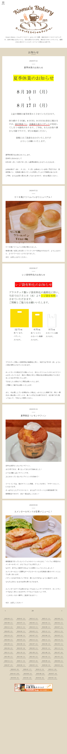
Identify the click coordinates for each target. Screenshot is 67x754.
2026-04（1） (8, 618)
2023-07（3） (33, 635)
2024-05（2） (8, 631)
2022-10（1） (59, 640)
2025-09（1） (59, 618)
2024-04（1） (21, 631)
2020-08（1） (59, 661)
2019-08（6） (40, 673)
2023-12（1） (46, 631)
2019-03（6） (52, 678)
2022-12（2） (33, 640)
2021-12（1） (59, 648)
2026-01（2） (21, 618)
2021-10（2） (21, 652)
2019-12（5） (40, 669)
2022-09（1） (8, 644)
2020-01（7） (27, 669)
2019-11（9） (52, 669)
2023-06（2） (46, 635)
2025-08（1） (8, 623)
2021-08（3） (46, 652)
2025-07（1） (21, 623)
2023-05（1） (59, 635)
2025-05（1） (33, 623)
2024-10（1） (33, 627)
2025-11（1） (46, 618)
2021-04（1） (21, 656)
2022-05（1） (59, 644)
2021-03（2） (33, 656)
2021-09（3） (33, 652)
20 (33, 611)
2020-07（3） (8, 665)
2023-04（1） (8, 640)
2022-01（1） (46, 648)
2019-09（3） (28, 673)
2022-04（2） (8, 648)
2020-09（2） (46, 661)
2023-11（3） (59, 631)
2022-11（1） (46, 640)
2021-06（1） (8, 656)
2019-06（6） (15, 678)
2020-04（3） (46, 665)
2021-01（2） (59, 656)
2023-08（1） (21, 635)
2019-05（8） (27, 678)
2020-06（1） (21, 665)
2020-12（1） (8, 661)
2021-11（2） (8, 652)
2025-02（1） (59, 623)
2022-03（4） (21, 648)
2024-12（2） (8, 627)
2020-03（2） (59, 665)
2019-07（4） (53, 673)
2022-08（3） (21, 644)
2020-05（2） (33, 665)
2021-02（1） (46, 656)
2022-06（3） (46, 644)
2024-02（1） (33, 631)
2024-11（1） (21, 627)
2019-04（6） (40, 678)
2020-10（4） (33, 661)
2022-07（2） (33, 644)
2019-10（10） (15, 673)
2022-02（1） (33, 648)
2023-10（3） (8, 635)
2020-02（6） (15, 669)
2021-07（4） (59, 652)
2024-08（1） (46, 627)
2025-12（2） (33, 618)
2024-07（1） (59, 627)
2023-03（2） (21, 640)
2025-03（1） (46, 623)
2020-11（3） (21, 661)
